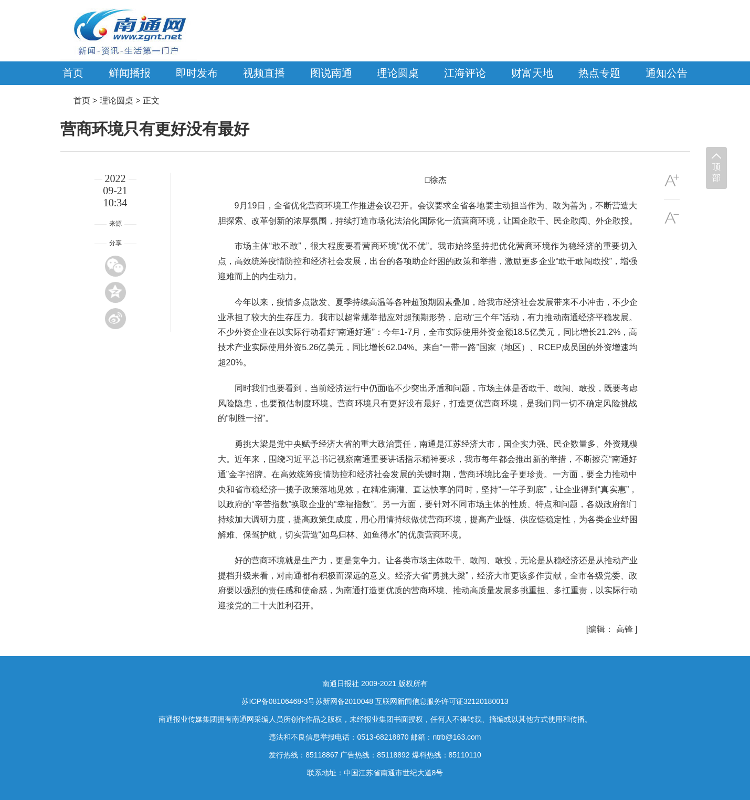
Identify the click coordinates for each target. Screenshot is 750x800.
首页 (72, 73)
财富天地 (532, 73)
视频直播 (264, 73)
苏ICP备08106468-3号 (278, 701)
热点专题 (599, 73)
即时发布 (197, 73)
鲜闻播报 (130, 73)
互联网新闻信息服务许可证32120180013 (442, 701)
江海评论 (465, 73)
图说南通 (331, 73)
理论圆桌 (398, 73)
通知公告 (667, 73)
